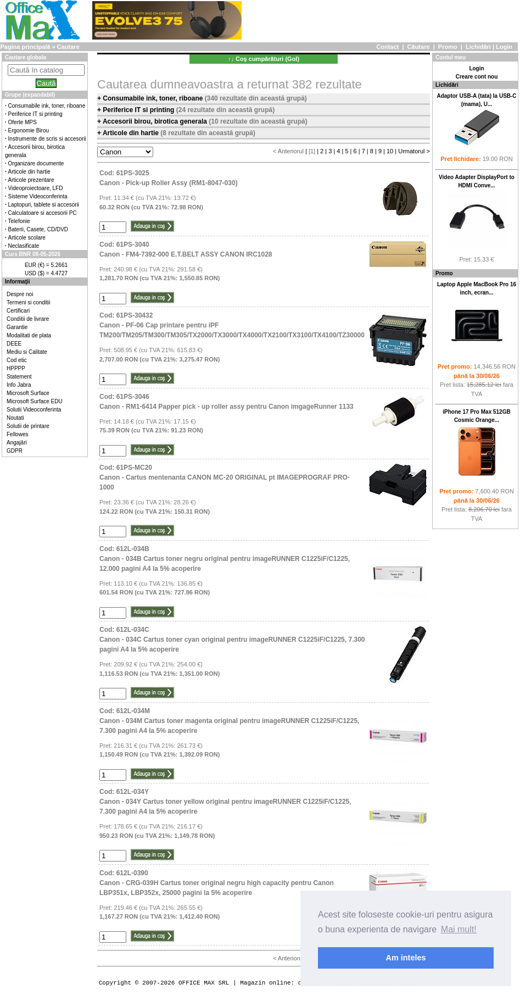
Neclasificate (24, 246)
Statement (19, 377)
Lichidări (478, 46)
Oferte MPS (22, 122)
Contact (387, 46)
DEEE (14, 344)
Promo (447, 46)
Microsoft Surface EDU (35, 401)
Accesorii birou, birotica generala (156, 121)
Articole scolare (27, 238)
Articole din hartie (29, 172)
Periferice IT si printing (35, 114)
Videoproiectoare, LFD (35, 188)
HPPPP (16, 368)
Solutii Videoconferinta (34, 410)
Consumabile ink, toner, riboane (47, 106)
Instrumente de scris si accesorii (47, 139)
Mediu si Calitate (27, 352)
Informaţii (17, 282)
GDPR (15, 451)
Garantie (17, 327)
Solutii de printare (28, 426)
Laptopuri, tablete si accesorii (44, 205)
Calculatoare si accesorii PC (42, 213)
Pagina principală (25, 46)
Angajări (17, 443)
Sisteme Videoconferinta (38, 196)
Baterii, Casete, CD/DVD (38, 229)
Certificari (18, 311)
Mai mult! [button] (459, 929)
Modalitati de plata (29, 335)
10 (390, 151)
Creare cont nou (477, 77)
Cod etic (17, 360)
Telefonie (19, 221)
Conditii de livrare (28, 319)
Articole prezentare (31, 180)
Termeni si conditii (28, 302)
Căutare (418, 46)
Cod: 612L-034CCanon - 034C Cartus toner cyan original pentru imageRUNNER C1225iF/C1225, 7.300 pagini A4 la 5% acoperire (232, 639)
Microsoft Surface (28, 393)
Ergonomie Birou (28, 130)
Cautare (68, 46)
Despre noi (20, 294)
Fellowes (17, 434)
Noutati (15, 418)
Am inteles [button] (406, 957)
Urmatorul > (414, 151)
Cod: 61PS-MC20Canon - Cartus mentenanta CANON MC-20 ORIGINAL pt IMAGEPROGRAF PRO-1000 (224, 477)
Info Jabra (19, 385)
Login (504, 46)
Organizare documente (36, 163)
